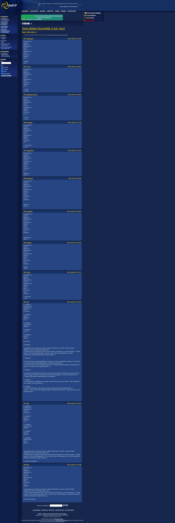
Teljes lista (4, 29)
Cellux (50, 516)
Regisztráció (4, 21)
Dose (59, 515)
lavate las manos (32, 94)
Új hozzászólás (5, 19)
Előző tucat (4, 27)
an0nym (29, 243)
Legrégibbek (4, 26)
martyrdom (30, 150)
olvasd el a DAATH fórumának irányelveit (57, 35)
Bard (2, 42)
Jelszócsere (4, 23)
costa (28, 272)
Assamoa (29, 122)
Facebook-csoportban (61, 520)
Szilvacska (30, 39)
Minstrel (52, 515)
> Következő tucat (59, 510)
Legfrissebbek (5, 32)
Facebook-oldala (58, 519)
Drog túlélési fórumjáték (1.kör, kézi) (43, 28)
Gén (60, 516)
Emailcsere (4, 24)
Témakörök (4, 18)
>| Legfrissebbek (69, 510)
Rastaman (30, 178)
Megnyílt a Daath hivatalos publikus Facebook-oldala (48, 15)
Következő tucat (5, 31)
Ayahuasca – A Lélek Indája (34, 19)
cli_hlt (28, 66)
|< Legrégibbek (36, 510)
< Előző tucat (44, 510)
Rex (28, 302)
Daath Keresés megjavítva (44, 17)
